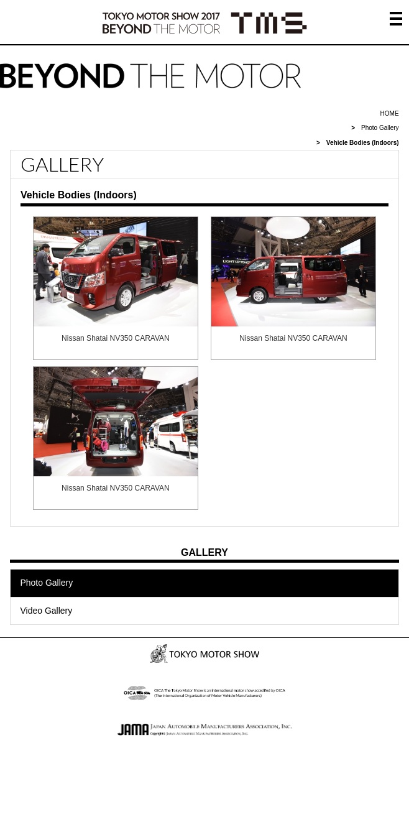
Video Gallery (46, 611)
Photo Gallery (380, 127)
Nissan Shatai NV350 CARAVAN (116, 338)
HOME (389, 113)
